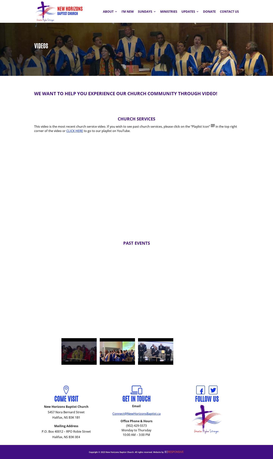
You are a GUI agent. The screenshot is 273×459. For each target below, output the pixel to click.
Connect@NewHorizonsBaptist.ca (136, 414)
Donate (209, 11)
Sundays (145, 11)
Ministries (168, 11)
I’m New (128, 11)
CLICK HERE (74, 131)
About (108, 11)
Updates (188, 11)
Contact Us (229, 11)
